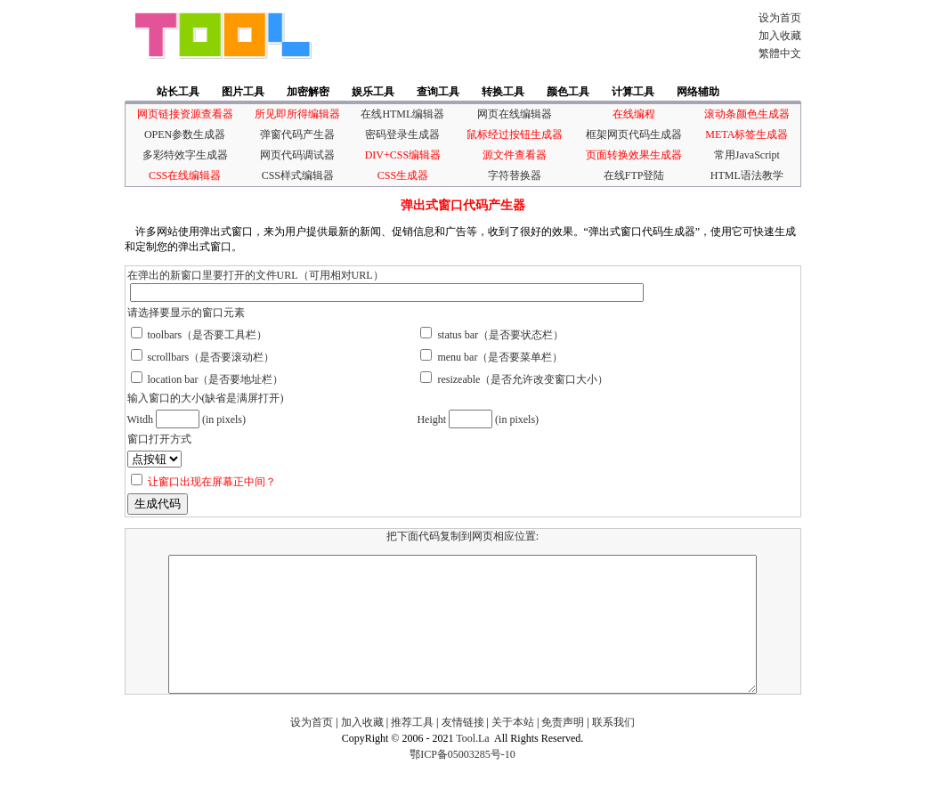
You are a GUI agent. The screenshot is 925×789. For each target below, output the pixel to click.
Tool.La (472, 765)
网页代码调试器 (297, 155)
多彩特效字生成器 (185, 155)
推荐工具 (412, 749)
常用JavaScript (747, 155)
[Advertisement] (529, 35)
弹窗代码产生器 (297, 134)
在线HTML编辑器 (402, 114)
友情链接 (463, 749)
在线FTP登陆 (634, 175)
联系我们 (613, 749)
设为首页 (780, 18)
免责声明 (562, 749)
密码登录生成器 (402, 134)
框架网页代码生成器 (634, 134)
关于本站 (512, 749)
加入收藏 (780, 35)
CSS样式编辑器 (298, 175)
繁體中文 (780, 53)
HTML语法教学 (746, 175)
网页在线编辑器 (514, 114)
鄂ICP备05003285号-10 (462, 781)
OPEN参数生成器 (184, 134)
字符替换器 (514, 175)
